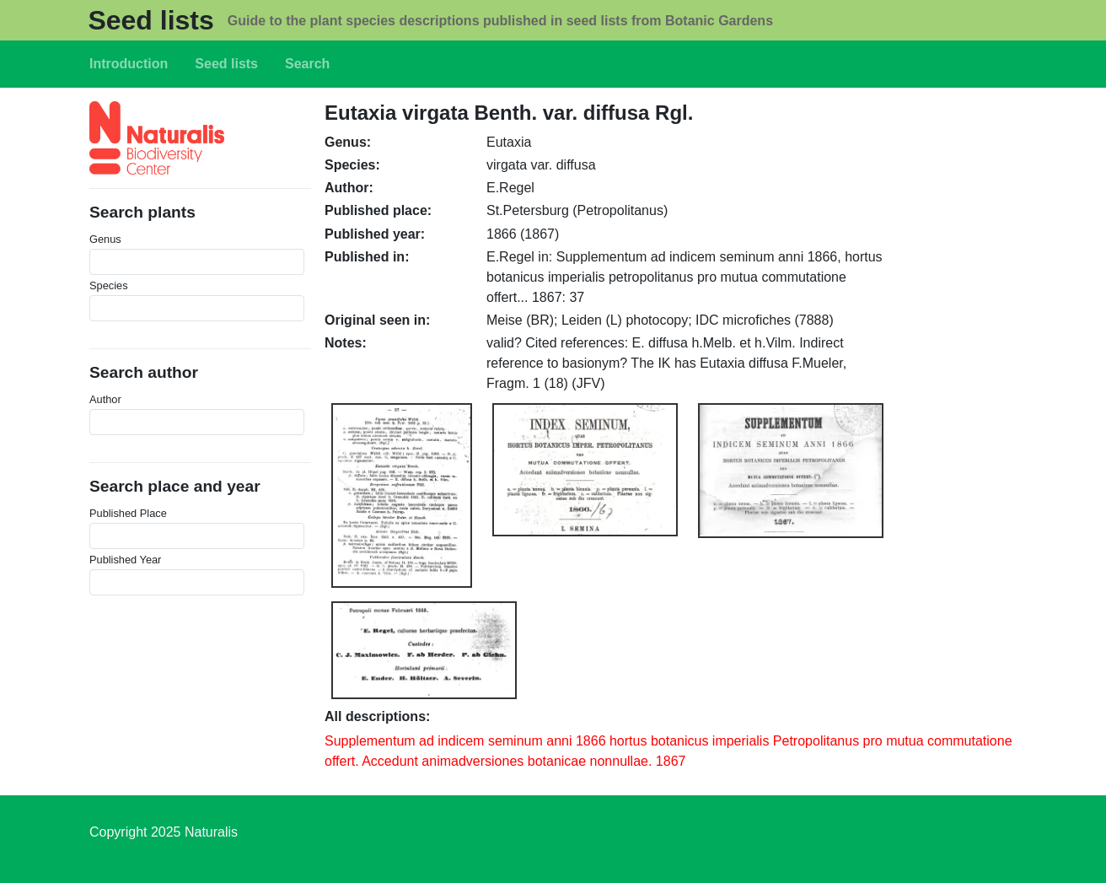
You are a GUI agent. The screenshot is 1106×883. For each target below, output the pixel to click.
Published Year (125, 559)
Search (307, 64)
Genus (105, 239)
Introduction (128, 64)
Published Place (128, 513)
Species (108, 285)
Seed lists (150, 20)
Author (105, 399)
